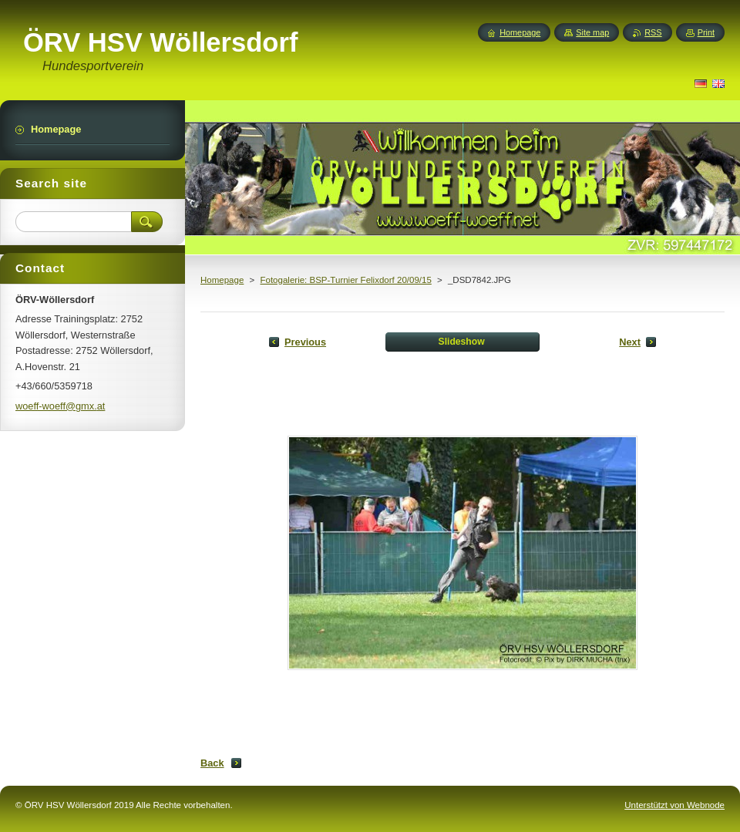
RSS (652, 32)
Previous (305, 342)
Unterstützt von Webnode (674, 805)
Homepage (222, 280)
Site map (592, 32)
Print (706, 32)
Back (212, 763)
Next (630, 342)
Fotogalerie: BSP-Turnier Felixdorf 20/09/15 (345, 280)
